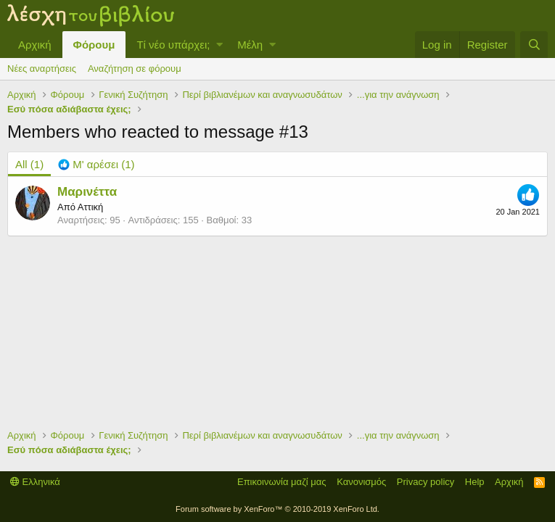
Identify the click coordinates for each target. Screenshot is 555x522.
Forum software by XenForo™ (277, 509)
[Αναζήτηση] (534, 44)
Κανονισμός (361, 481)
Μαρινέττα (87, 192)
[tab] (96, 164)
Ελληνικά (35, 481)
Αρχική (35, 44)
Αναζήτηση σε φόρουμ (134, 68)
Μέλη (250, 44)
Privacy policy (425, 481)
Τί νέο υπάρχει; (173, 44)
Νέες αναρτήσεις (41, 68)
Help (475, 481)
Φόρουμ (94, 44)
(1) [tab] (29, 164)
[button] (219, 44)
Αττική (91, 207)
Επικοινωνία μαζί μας (281, 481)
